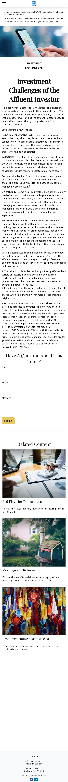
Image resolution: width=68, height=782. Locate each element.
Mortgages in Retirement (21, 570)
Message (6, 397)
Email (5, 382)
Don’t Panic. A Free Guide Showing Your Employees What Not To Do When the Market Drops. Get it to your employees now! (33, 20)
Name (5, 367)
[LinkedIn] (36, 779)
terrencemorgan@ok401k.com (34, 775)
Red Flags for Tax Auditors (22, 501)
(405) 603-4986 (37, 761)
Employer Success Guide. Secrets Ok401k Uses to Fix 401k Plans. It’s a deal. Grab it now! (33, 13)
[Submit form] (8, 420)
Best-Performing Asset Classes (25, 638)
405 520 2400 (37, 764)
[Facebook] (31, 779)
